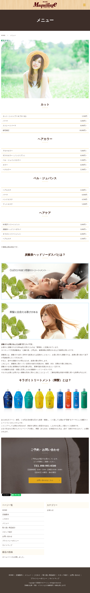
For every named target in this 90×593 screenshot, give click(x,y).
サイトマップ (7, 545)
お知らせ (50, 510)
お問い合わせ (7, 536)
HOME (3, 35)
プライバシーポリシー (10, 541)
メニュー (5, 523)
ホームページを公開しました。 (13, 557)
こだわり (5, 519)
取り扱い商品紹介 (8, 528)
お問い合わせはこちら (45, 480)
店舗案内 (5, 514)
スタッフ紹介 (7, 532)
